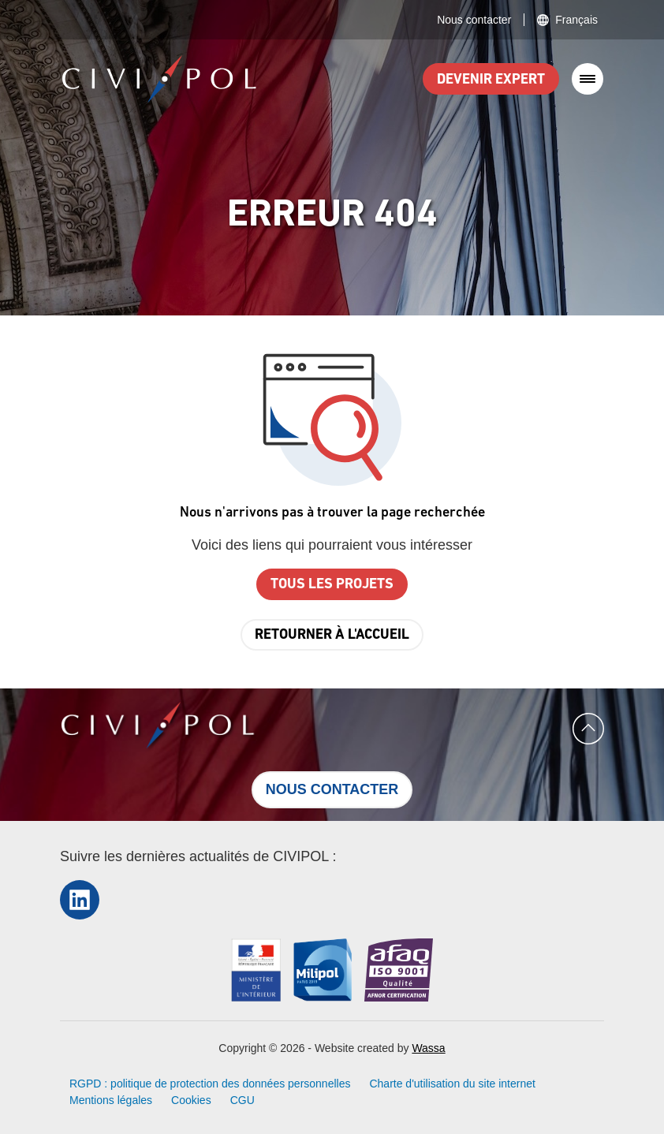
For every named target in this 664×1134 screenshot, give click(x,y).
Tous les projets (332, 584)
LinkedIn (79, 899)
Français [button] (576, 19)
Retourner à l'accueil (332, 635)
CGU (242, 1100)
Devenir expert (491, 80)
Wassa (428, 1048)
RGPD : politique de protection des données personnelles (209, 1083)
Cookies (191, 1100)
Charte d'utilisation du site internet (452, 1083)
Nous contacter (474, 19)
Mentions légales (110, 1100)
